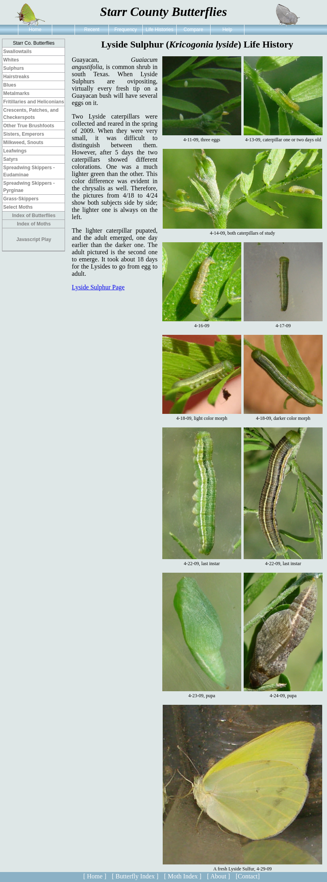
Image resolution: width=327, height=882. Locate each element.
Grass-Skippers (21, 199)
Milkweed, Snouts (23, 142)
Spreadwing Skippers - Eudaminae (29, 171)
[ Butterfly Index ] (135, 876)
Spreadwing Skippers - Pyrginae (29, 186)
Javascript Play (33, 239)
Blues (9, 85)
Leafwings (15, 151)
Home (35, 29)
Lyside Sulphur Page (98, 287)
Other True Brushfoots (28, 126)
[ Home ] (94, 876)
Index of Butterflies (33, 215)
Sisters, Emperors (23, 134)
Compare (193, 29)
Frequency (125, 29)
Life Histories (159, 29)
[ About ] (218, 876)
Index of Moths (34, 224)
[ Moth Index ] (182, 876)
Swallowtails (17, 51)
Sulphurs (13, 68)
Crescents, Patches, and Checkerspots (31, 113)
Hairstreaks (16, 76)
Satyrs (10, 159)
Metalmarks (16, 93)
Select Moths (18, 207)
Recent (91, 29)
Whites (11, 60)
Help (227, 29)
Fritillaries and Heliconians (33, 102)
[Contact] (248, 876)
